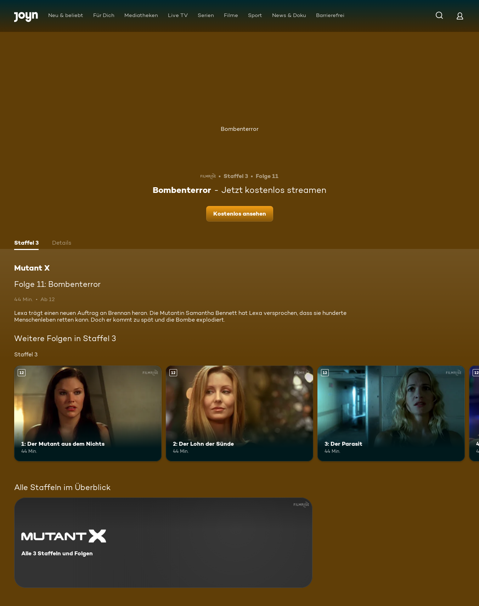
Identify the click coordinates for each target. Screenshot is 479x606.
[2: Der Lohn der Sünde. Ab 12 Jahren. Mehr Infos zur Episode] (239, 413)
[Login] (460, 16)
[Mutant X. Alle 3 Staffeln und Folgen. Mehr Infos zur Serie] (163, 542)
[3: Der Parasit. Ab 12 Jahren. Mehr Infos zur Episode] (391, 413)
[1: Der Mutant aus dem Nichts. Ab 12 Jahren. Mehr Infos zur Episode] (88, 413)
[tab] (26, 243)
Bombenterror (240, 129)
